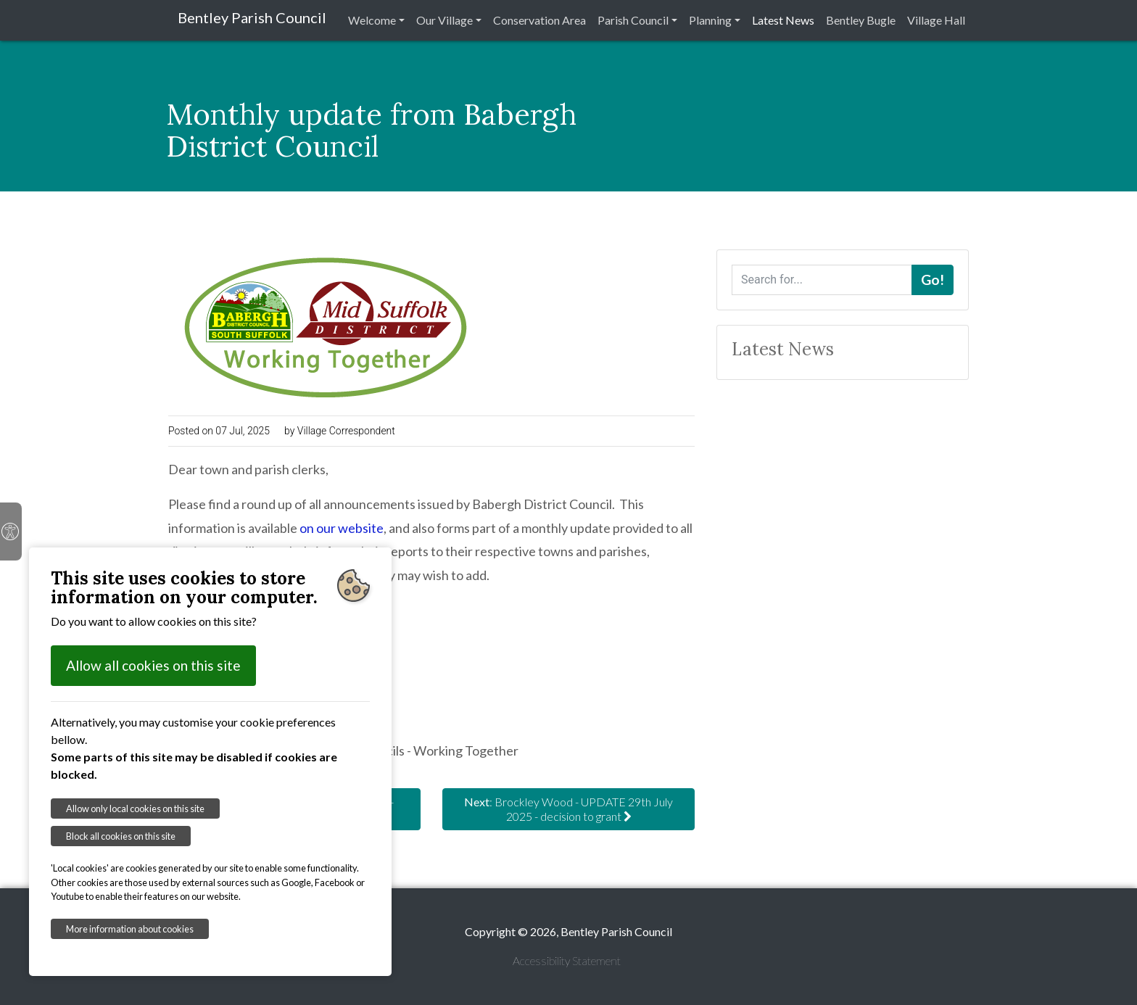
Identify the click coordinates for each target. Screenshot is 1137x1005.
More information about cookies (130, 929)
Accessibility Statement (567, 960)
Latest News (783, 20)
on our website (341, 528)
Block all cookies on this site (120, 836)
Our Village (444, 20)
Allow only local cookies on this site (135, 808)
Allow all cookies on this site (153, 665)
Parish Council (633, 20)
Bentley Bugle (861, 20)
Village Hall (936, 20)
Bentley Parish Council (252, 17)
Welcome (372, 20)
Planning (710, 20)
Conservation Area (539, 20)
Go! (932, 279)
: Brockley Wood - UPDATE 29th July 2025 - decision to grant (568, 809)
